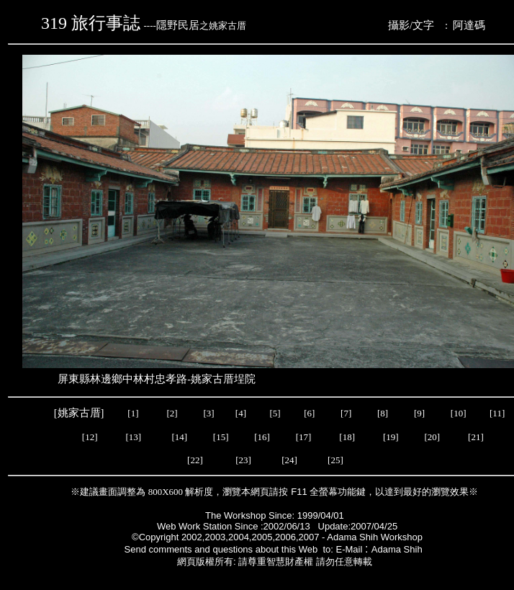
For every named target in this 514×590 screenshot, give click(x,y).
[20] (433, 437)
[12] (90, 437)
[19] (391, 437)
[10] (458, 413)
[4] (239, 413)
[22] (196, 460)
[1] (132, 413)
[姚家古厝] (80, 413)
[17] (304, 437)
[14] (179, 437)
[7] (346, 413)
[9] (420, 413)
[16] (262, 437)
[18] (347, 437)
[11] (498, 413)
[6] (308, 413)
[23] (243, 460)
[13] (133, 437)
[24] (290, 460)
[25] (337, 460)
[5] (275, 413)
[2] (172, 413)
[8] (382, 413)
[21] (477, 437)
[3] (208, 413)
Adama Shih (398, 549)
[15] (220, 437)
